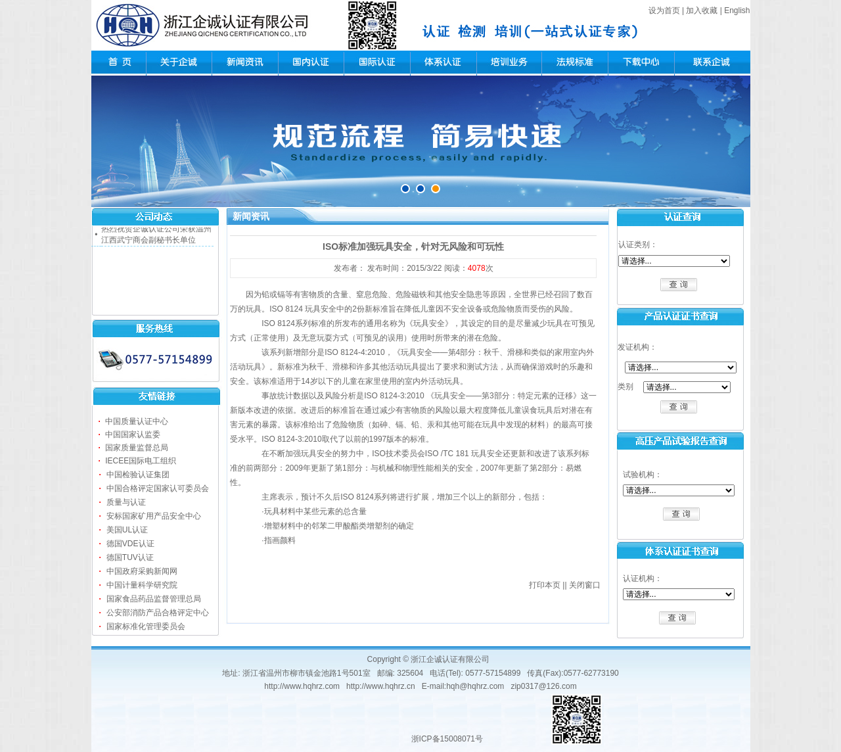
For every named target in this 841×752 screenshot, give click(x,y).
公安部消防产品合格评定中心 (157, 612)
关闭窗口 (585, 585)
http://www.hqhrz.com (302, 686)
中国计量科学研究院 (141, 585)
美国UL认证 (127, 529)
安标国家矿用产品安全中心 (153, 516)
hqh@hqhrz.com (475, 686)
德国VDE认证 (130, 543)
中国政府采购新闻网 (141, 571)
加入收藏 (701, 10)
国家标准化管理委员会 (145, 626)
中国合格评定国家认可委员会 (157, 488)
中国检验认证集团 (138, 474)
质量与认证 (126, 502)
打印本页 (544, 585)
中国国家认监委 (132, 434)
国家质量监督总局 (136, 447)
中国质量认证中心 (136, 421)
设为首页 (664, 10)
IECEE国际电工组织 (140, 460)
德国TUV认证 (130, 557)
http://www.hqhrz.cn (380, 686)
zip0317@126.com (543, 686)
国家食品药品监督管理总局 (153, 598)
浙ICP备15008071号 (447, 738)
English (737, 10)
